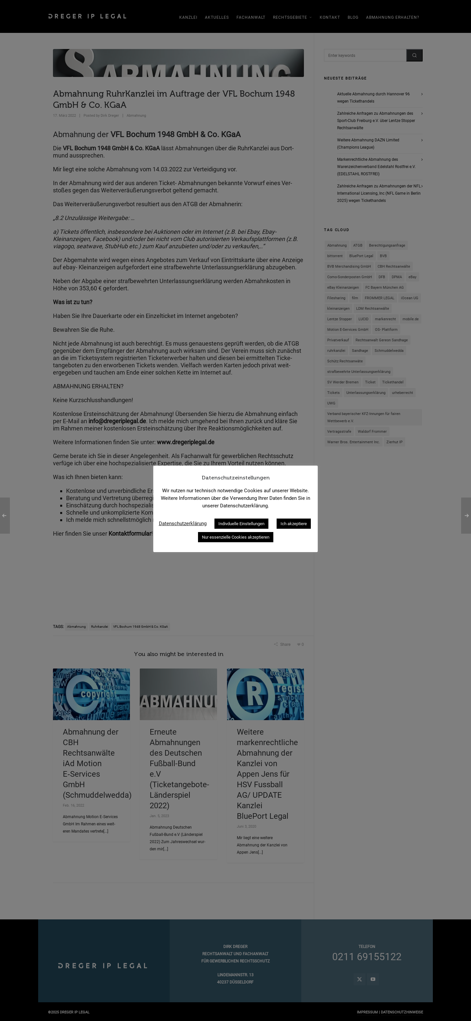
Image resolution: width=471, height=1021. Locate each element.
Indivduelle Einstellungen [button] (241, 523)
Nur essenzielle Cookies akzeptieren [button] (235, 537)
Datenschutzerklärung (183, 523)
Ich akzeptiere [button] (294, 523)
